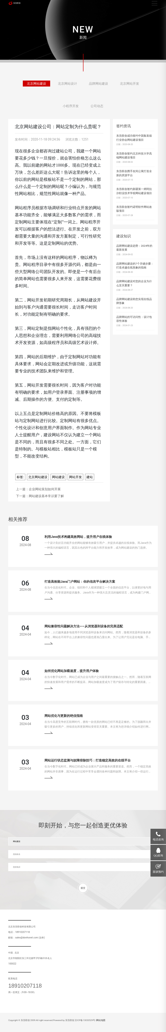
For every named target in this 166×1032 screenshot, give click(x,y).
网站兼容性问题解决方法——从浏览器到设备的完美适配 (83, 626)
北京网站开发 (129, 84)
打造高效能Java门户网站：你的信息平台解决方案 (79, 581)
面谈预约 (158, 871)
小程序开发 (71, 107)
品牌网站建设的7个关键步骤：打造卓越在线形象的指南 (134, 265)
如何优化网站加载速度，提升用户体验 (71, 671)
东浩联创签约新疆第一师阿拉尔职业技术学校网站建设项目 (134, 191)
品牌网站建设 (98, 84)
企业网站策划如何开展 (45, 489)
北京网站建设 (36, 84)
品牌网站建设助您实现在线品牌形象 (134, 301)
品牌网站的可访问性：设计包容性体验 (134, 319)
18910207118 (25, 986)
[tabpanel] (83, 31)
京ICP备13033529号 (85, 1020)
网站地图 (100, 1020)
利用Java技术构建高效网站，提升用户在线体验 (78, 537)
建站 (89, 477)
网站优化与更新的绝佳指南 (63, 716)
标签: (20, 477)
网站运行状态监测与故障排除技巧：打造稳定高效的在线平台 (87, 760)
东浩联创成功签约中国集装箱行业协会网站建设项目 (134, 137)
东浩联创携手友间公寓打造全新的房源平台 (134, 173)
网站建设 (58, 477)
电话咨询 (158, 839)
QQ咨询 (158, 855)
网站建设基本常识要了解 (46, 496)
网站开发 (75, 477)
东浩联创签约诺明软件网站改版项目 (134, 209)
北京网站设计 (67, 84)
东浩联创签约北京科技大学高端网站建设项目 (134, 155)
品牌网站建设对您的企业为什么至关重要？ (134, 283)
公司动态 (97, 107)
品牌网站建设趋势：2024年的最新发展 (134, 248)
